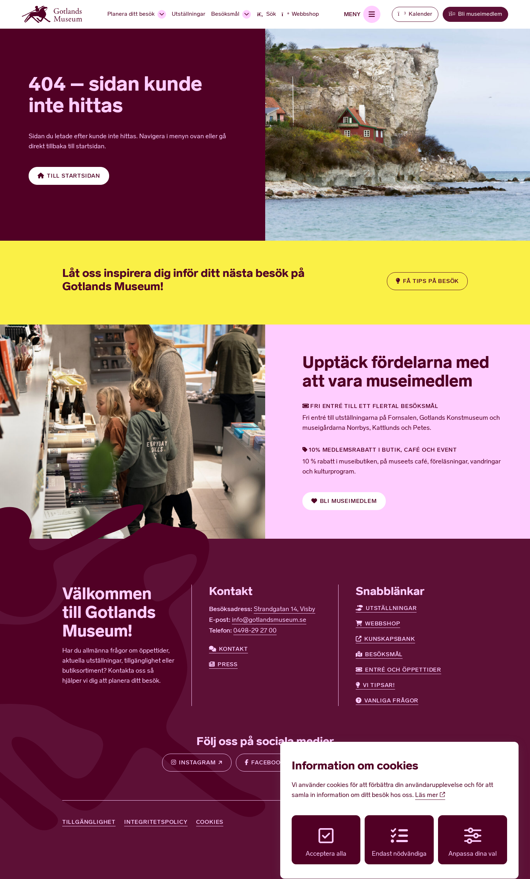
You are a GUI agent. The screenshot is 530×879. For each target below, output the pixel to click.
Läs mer (430, 789)
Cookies (210, 821)
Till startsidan (69, 176)
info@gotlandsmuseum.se (269, 620)
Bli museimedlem (344, 501)
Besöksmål (379, 654)
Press (223, 664)
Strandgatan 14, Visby (284, 609)
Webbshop (378, 623)
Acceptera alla (326, 836)
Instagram (193, 762)
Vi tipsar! (375, 685)
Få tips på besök (427, 281)
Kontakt (228, 649)
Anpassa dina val (472, 836)
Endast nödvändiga (399, 836)
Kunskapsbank (385, 639)
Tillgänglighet (89, 821)
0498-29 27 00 (255, 631)
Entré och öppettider (398, 670)
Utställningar (386, 608)
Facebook (265, 762)
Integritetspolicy (156, 821)
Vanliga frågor (387, 700)
